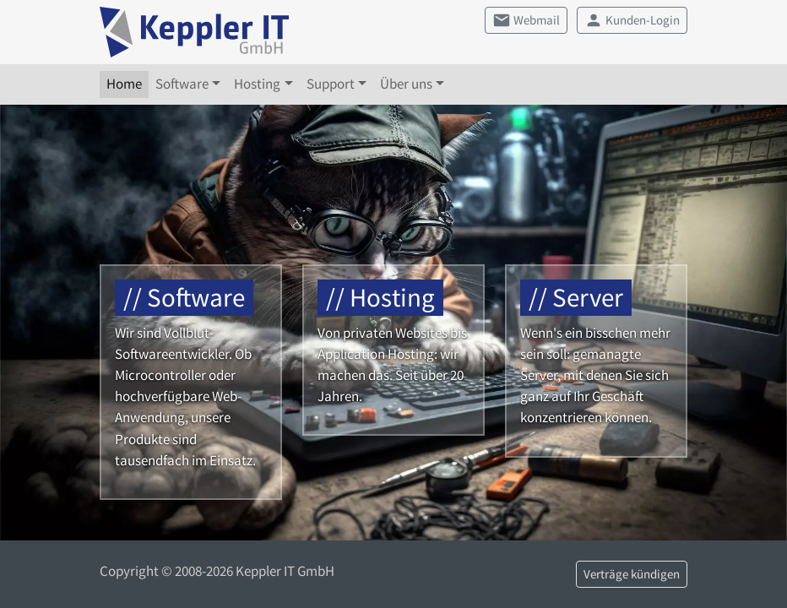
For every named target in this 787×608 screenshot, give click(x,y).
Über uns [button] (406, 83)
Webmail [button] (526, 20)
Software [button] (182, 83)
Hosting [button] (257, 83)
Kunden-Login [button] (632, 20)
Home (124, 83)
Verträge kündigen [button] (631, 574)
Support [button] (331, 83)
